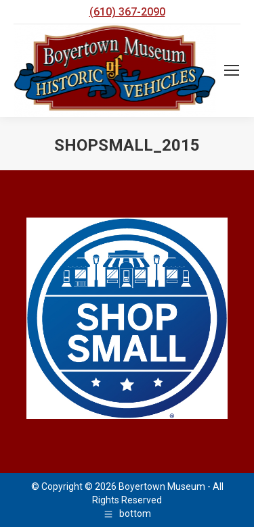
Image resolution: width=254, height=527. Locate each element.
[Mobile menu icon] (231, 70)
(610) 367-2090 (127, 11)
